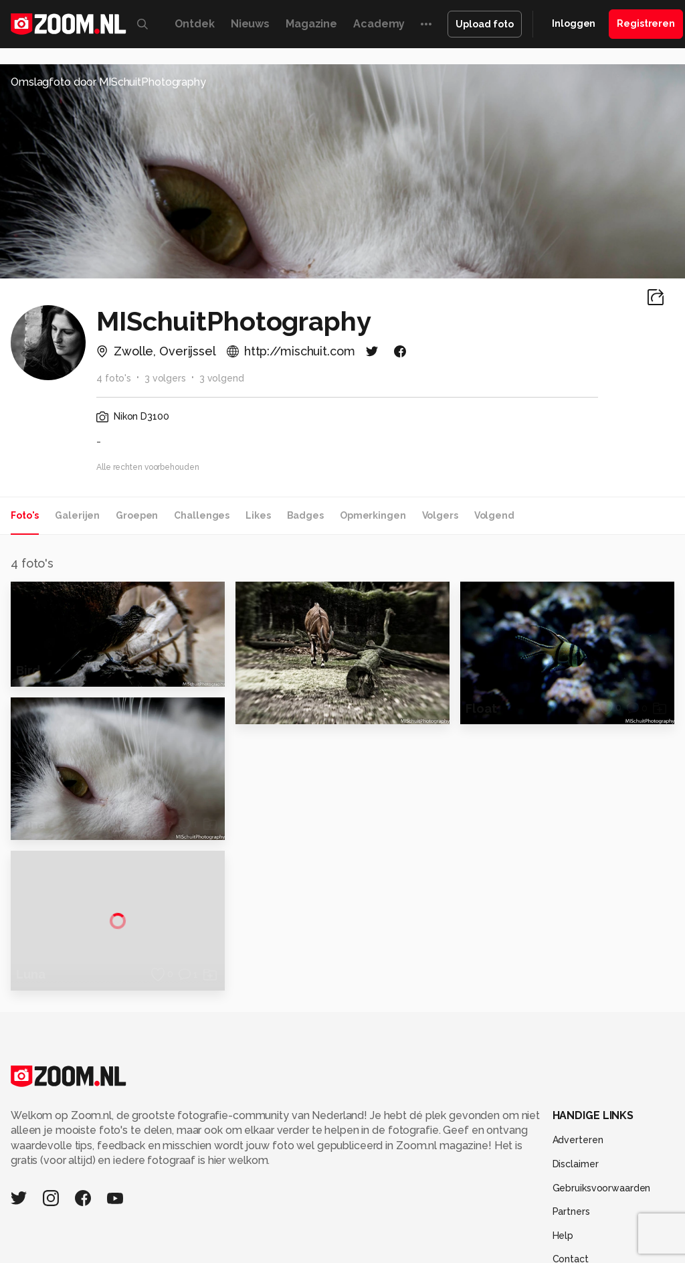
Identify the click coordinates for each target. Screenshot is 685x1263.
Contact (571, 1109)
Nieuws (250, 23)
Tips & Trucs (299, 1150)
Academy (379, 23)
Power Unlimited (207, 1166)
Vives (411, 1166)
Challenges (201, 515)
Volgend (494, 515)
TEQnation (560, 1166)
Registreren (646, 23)
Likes (258, 515)
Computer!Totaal (228, 1150)
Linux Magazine (462, 1166)
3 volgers (165, 378)
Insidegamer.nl (133, 1166)
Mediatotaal (359, 1150)
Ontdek (195, 23)
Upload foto (485, 24)
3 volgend (221, 378)
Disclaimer (576, 1013)
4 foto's (113, 378)
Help (563, 1085)
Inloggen (573, 23)
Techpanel (568, 1150)
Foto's (25, 515)
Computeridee (126, 1150)
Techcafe (412, 1150)
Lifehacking (514, 1150)
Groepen (137, 515)
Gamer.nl (617, 1150)
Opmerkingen (373, 515)
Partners (571, 1061)
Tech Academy (360, 1166)
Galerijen (77, 515)
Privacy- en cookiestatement (433, 1244)
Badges (305, 515)
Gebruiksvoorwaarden (602, 1037)
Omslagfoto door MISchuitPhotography (108, 82)
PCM (175, 1150)
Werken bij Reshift (308, 1244)
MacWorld (461, 1150)
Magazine (311, 23)
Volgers (440, 515)
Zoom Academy (286, 1166)
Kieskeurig (65, 1150)
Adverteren (578, 990)
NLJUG (517, 1166)
